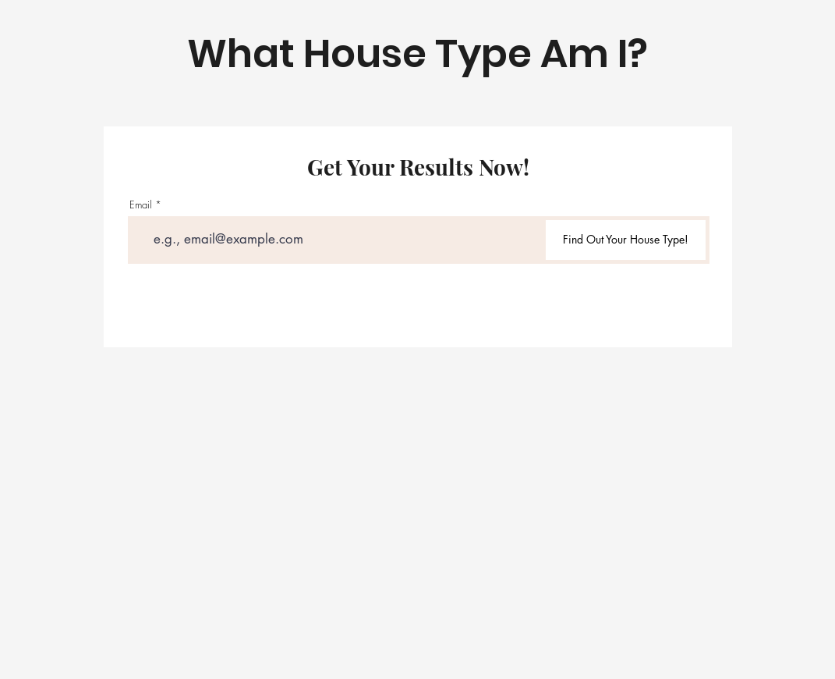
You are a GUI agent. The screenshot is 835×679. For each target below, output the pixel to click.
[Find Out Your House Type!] (625, 240)
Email (140, 205)
